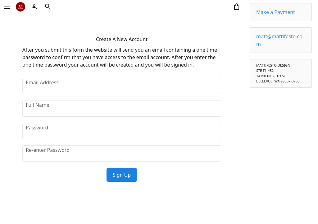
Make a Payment (275, 12)
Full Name (37, 104)
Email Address (42, 82)
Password (37, 127)
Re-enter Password (48, 150)
